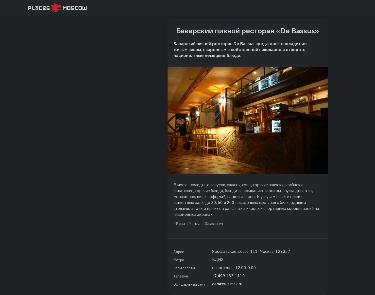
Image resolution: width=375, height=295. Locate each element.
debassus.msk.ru (227, 283)
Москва (195, 223)
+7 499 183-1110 (228, 275)
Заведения (214, 223)
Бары (180, 223)
